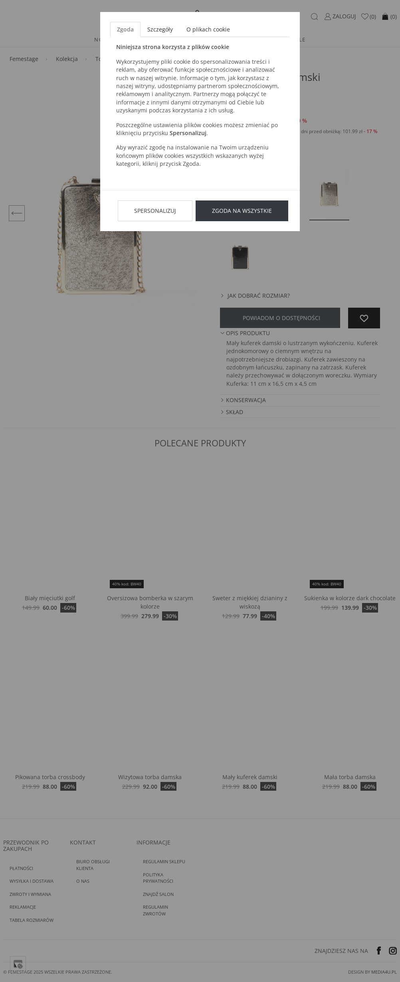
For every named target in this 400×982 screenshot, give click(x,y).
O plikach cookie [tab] (208, 29)
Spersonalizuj (155, 210)
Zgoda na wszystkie (242, 210)
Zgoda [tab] (125, 29)
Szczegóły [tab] (160, 29)
